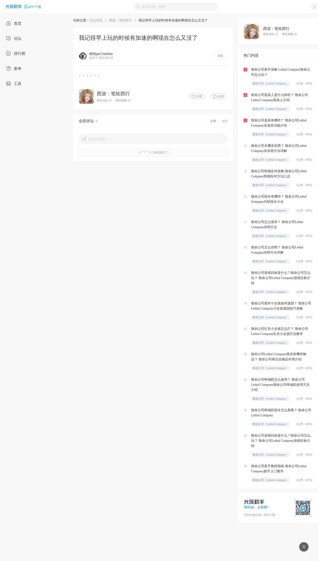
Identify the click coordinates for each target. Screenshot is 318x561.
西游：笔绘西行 (120, 20)
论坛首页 (96, 20)
